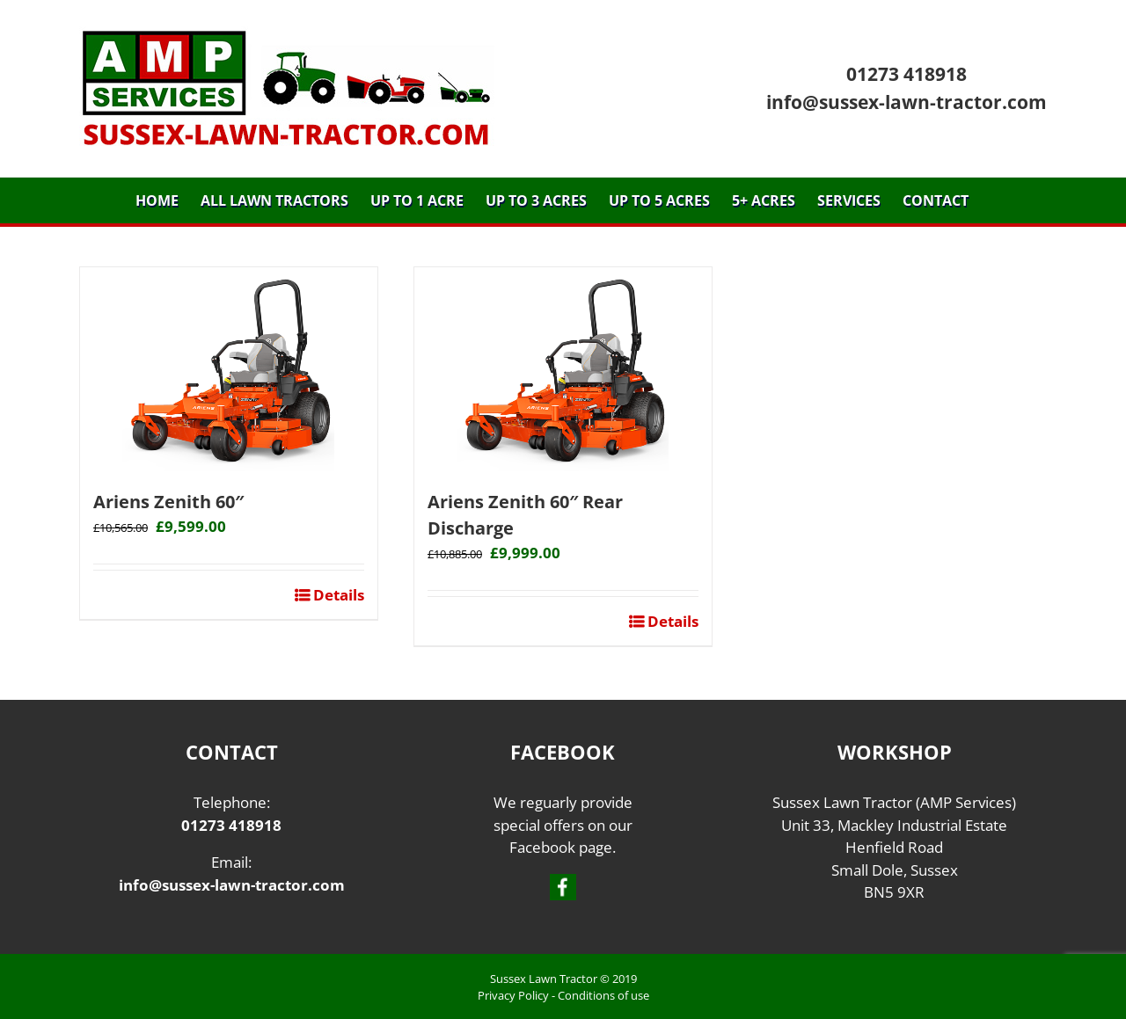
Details (337, 595)
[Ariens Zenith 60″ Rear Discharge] (563, 369)
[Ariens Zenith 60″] (228, 369)
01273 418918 (906, 74)
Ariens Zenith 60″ (168, 501)
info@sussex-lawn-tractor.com (906, 102)
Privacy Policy (513, 995)
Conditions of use (603, 995)
